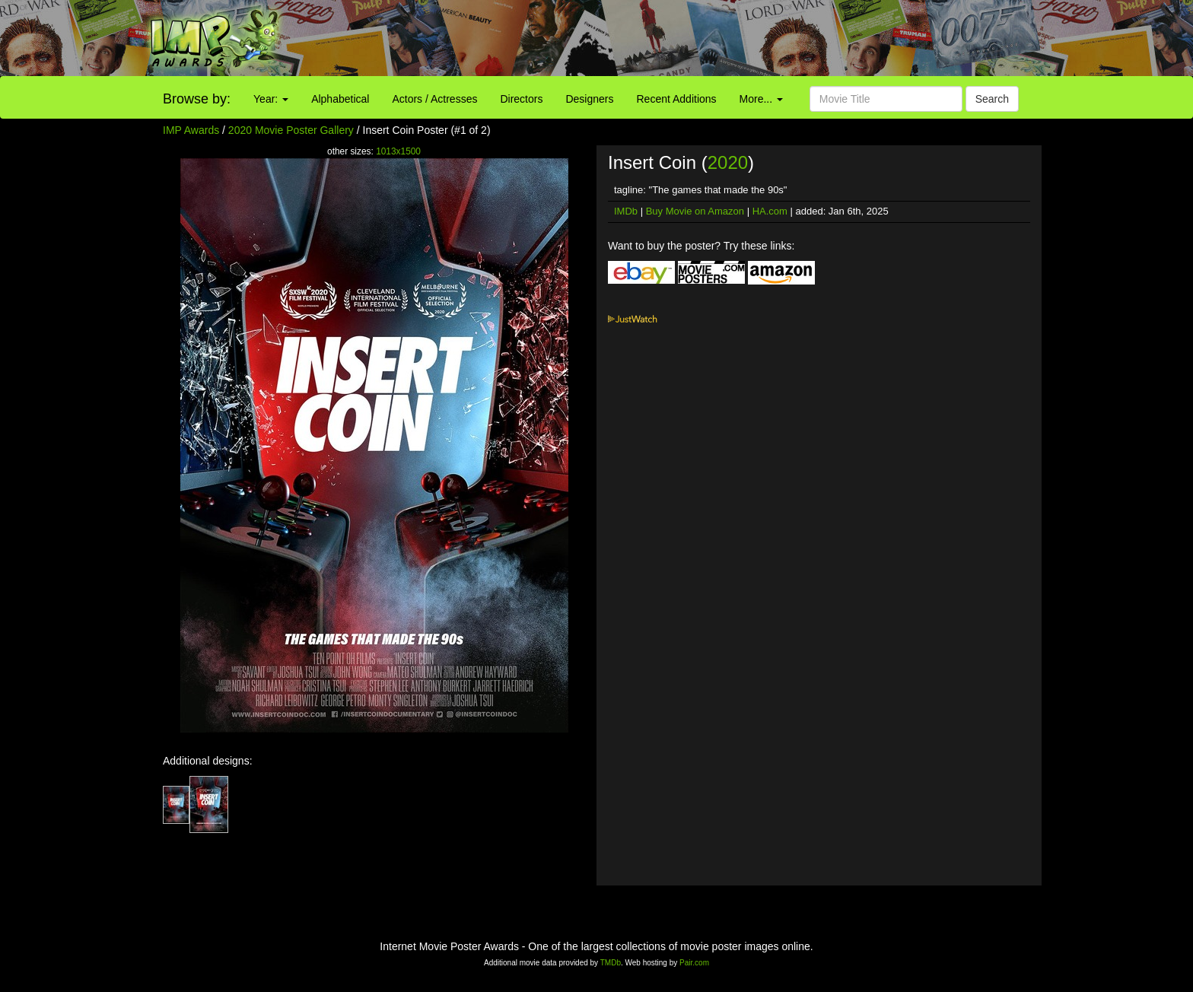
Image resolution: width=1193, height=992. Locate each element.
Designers (589, 99)
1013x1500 (398, 151)
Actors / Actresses (434, 99)
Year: (270, 99)
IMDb (626, 211)
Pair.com (694, 963)
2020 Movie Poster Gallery (291, 130)
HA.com (769, 211)
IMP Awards (191, 130)
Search (992, 99)
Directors (521, 99)
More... (761, 99)
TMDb (610, 963)
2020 (728, 162)
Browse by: (197, 99)
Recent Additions (677, 99)
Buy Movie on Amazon (695, 211)
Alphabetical (340, 99)
